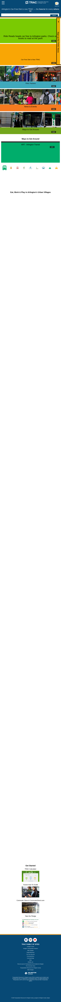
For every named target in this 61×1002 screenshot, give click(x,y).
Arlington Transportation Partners (30, 948)
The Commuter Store (30, 965)
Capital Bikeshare (30, 952)
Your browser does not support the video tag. (11, 49)
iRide (30, 960)
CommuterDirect (30, 956)
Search (54, 15)
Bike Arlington (30, 950)
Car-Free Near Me (30, 954)
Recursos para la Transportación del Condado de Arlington (30, 964)
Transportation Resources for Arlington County (30, 967)
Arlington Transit (30, 946)
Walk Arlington (30, 969)
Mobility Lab (30, 962)
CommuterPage (30, 958)
